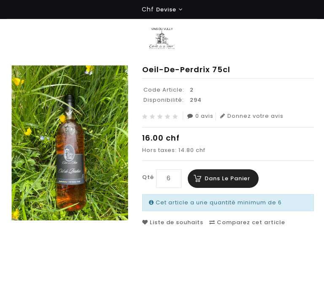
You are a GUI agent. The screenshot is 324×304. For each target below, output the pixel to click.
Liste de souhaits (172, 222)
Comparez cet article (247, 222)
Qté (148, 177)
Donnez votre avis (252, 116)
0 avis (200, 116)
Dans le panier (227, 178)
